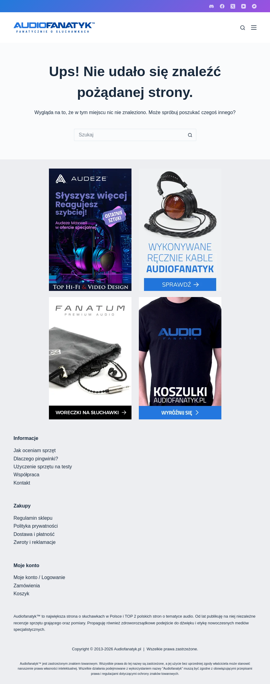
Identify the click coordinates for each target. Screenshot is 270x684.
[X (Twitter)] (233, 6)
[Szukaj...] (129, 135)
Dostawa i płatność (33, 534)
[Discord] (211, 6)
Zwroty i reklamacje (34, 542)
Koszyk (21, 593)
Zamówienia (26, 585)
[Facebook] (222, 6)
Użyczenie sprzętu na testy (42, 466)
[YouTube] (243, 6)
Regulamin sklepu (32, 518)
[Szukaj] (242, 27)
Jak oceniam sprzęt (34, 450)
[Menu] (254, 27)
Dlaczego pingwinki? (35, 458)
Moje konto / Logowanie (39, 577)
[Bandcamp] (254, 6)
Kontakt (21, 482)
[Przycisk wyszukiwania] (190, 135)
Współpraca (26, 474)
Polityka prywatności (35, 526)
